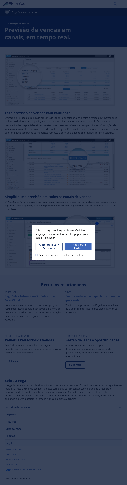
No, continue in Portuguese (49, 247)
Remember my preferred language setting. (62, 254)
